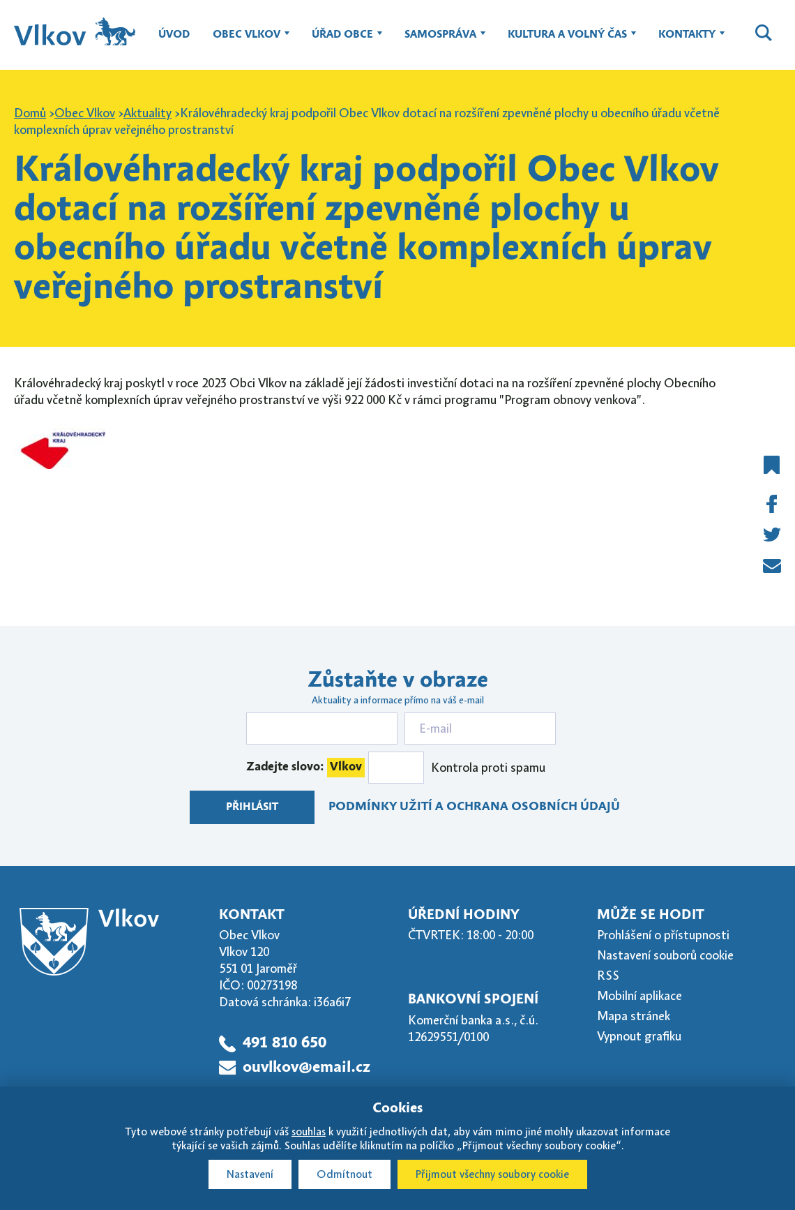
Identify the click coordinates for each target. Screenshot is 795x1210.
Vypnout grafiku (639, 1036)
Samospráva (440, 41)
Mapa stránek (633, 1016)
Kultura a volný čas (567, 41)
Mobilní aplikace (639, 996)
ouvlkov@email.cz (306, 1067)
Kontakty (687, 41)
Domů (30, 113)
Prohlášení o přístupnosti (663, 935)
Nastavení (250, 1174)
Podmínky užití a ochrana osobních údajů (474, 807)
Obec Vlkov (246, 41)
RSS (608, 976)
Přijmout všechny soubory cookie (492, 1174)
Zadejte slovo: (305, 767)
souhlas (309, 1132)
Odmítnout (344, 1174)
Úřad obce (342, 41)
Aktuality (147, 113)
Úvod (174, 35)
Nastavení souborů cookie (665, 955)
